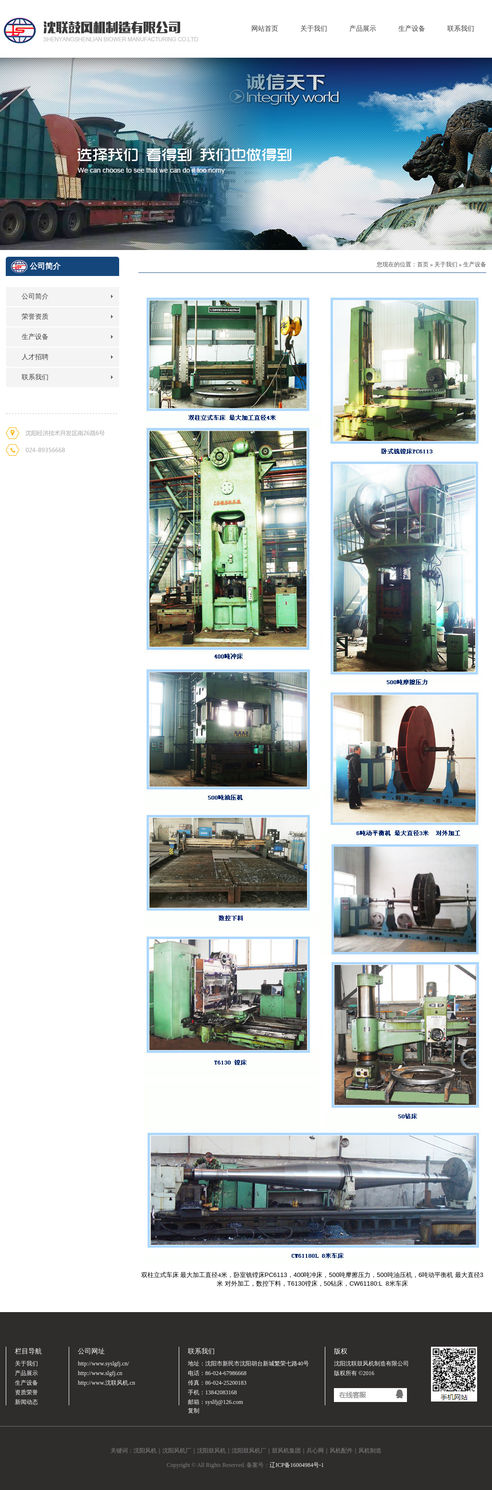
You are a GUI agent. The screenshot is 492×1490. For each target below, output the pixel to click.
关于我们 (313, 28)
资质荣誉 (26, 1392)
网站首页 (264, 28)
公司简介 (35, 296)
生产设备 (411, 28)
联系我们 (460, 28)
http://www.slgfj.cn (100, 1373)
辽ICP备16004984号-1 (297, 1465)
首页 (423, 264)
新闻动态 (26, 1402)
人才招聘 (35, 357)
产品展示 (362, 28)
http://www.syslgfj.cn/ (103, 1363)
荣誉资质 (35, 316)
